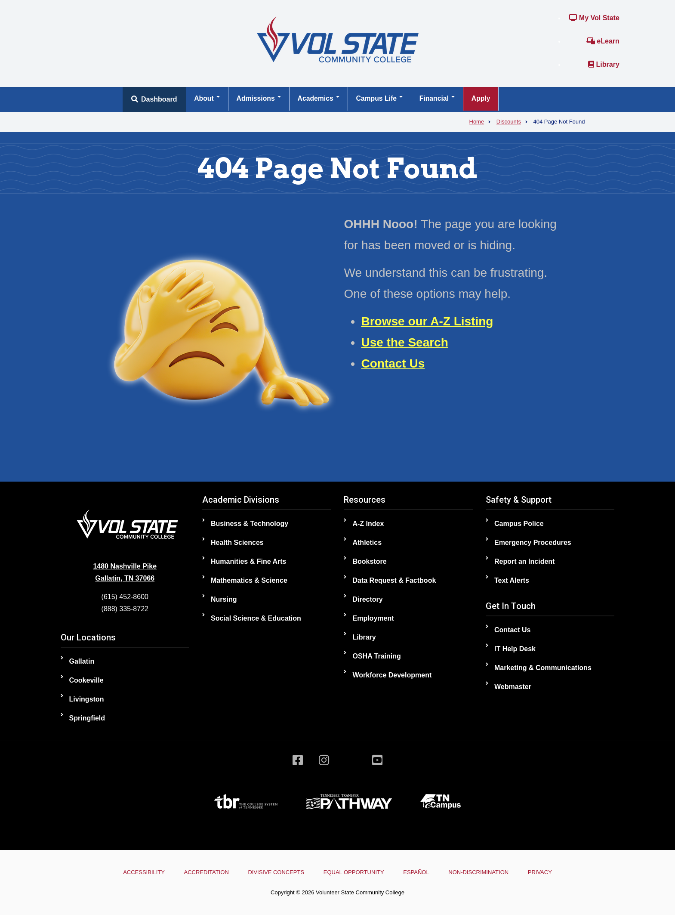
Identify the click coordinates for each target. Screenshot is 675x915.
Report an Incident (524, 561)
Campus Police (519, 523)
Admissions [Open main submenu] (261, 99)
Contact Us (393, 363)
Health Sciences (237, 542)
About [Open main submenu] (208, 99)
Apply (490, 99)
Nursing (224, 599)
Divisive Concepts (273, 872)
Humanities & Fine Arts (248, 561)
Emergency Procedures (532, 542)
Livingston (86, 699)
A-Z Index (368, 523)
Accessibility (135, 872)
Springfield (87, 718)
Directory (367, 599)
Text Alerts (511, 580)
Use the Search (404, 342)
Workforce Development (392, 675)
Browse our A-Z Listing (427, 321)
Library (604, 64)
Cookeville (86, 680)
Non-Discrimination (484, 872)
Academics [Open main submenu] (322, 99)
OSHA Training (376, 656)
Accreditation (200, 872)
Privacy (549, 872)
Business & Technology (249, 523)
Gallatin (82, 661)
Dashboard (154, 99)
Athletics (367, 542)
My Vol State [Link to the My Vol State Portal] (594, 18)
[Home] (337, 39)
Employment (373, 618)
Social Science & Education (256, 618)
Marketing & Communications (543, 667)
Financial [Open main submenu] (445, 99)
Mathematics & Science (249, 580)
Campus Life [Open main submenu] (385, 99)
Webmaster (512, 686)
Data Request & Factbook (394, 580)
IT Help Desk (515, 648)
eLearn (603, 41)
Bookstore (369, 561)
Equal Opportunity (354, 872)
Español (419, 872)
